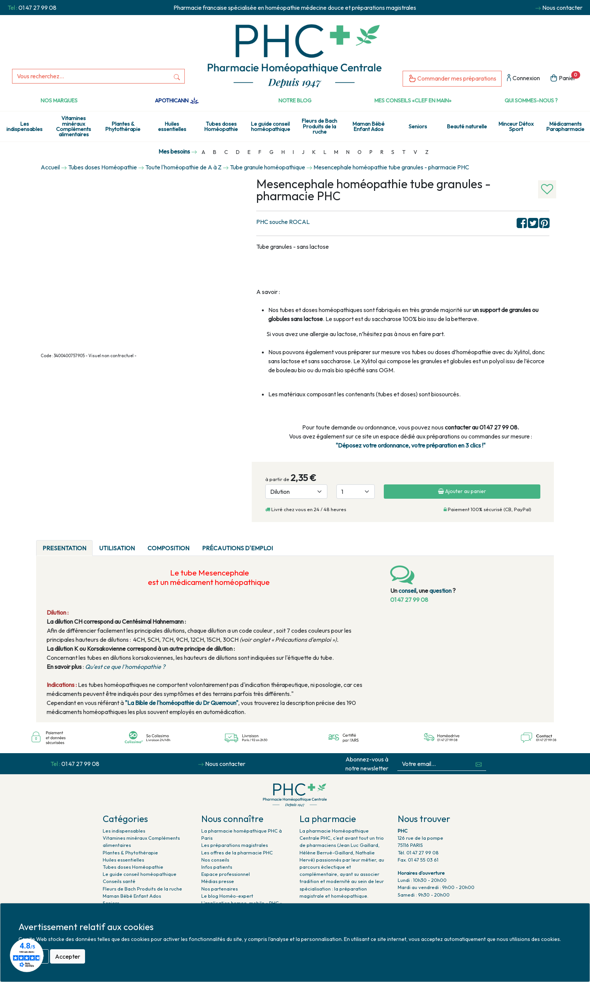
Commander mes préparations (452, 79)
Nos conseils (215, 860)
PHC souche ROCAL (283, 221)
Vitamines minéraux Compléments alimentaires (73, 126)
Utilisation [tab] (117, 548)
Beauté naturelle (467, 126)
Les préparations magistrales (234, 845)
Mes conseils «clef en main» (413, 100)
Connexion (523, 78)
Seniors (418, 126)
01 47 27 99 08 (37, 7)
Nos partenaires (219, 889)
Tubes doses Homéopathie (221, 126)
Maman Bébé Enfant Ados (369, 126)
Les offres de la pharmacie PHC (237, 853)
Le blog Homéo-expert (227, 896)
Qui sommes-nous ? (531, 100)
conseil (407, 590)
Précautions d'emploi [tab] (237, 548)
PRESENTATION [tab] (64, 548)
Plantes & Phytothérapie (122, 126)
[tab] (285, 543)
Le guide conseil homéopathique (270, 126)
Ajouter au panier (462, 491)
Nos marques (59, 100)
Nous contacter (562, 7)
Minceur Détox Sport (516, 126)
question (440, 590)
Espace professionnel (225, 874)
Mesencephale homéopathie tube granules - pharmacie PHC (391, 167)
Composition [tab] (168, 548)
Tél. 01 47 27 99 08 (418, 853)
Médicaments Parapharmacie (565, 126)
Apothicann (177, 100)
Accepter (67, 956)
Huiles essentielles (172, 126)
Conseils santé (119, 881)
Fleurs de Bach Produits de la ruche (319, 126)
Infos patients (216, 867)
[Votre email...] (434, 764)
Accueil (50, 167)
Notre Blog (295, 100)
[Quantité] (355, 491)
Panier (565, 77)
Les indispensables (24, 126)
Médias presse (217, 881)
